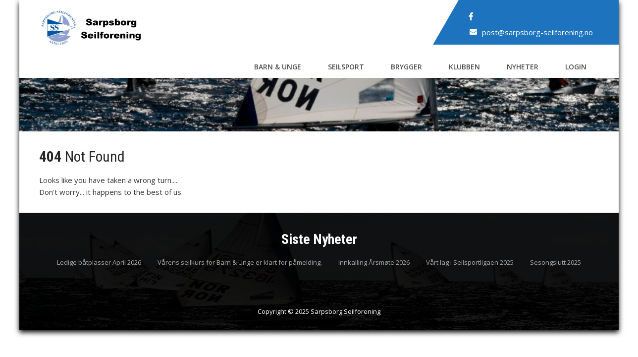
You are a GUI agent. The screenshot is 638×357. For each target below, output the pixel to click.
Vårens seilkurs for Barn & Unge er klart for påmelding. (240, 263)
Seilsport (346, 66)
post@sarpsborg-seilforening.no (537, 32)
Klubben (464, 66)
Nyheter (522, 66)
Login (575, 66)
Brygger (406, 66)
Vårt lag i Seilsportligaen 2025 (470, 263)
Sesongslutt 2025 (555, 263)
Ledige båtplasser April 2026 (99, 263)
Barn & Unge (277, 66)
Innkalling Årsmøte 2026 (374, 263)
